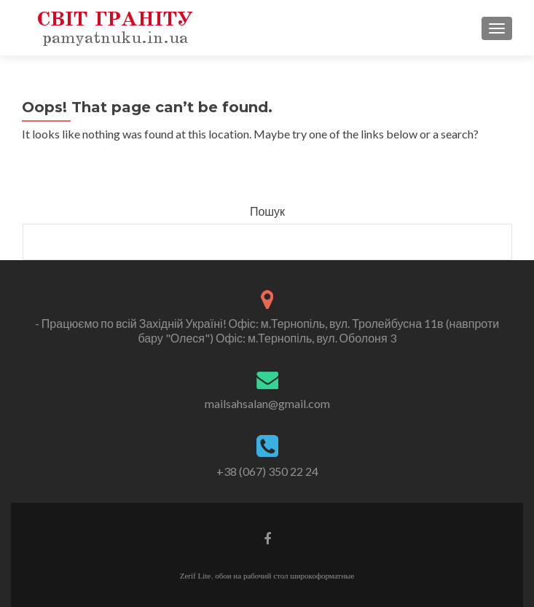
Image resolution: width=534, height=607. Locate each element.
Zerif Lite (195, 575)
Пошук (267, 211)
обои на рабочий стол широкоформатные (284, 575)
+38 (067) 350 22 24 (267, 471)
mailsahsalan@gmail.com (267, 403)
